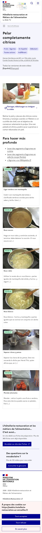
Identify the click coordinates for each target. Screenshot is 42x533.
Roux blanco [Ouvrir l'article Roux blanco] (8, 311)
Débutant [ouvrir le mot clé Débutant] (34, 49)
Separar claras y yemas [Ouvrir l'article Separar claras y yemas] (12, 352)
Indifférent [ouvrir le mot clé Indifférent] (22, 52)
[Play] (21, 93)
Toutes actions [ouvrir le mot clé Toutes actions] (9, 52)
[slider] (19, 101)
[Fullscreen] (36, 101)
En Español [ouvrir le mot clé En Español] (23, 49)
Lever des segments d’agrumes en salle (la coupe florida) (21, 155)
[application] (21, 93)
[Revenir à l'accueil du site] (11, 480)
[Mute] (33, 101)
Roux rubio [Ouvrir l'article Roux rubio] (8, 271)
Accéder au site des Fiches (15, 444)
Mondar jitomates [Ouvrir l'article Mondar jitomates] (10, 393)
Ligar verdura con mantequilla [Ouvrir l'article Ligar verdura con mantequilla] (15, 189)
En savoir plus (21, 529)
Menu (38, 3)
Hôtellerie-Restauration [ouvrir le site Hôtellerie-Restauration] (12, 499)
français (15, 68)
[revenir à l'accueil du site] (21, 16)
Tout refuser (21, 522)
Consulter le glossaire (17, 465)
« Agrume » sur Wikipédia (18, 160)
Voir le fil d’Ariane (13, 26)
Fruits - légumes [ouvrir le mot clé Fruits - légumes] (10, 49)
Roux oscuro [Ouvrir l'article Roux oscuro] (8, 230)
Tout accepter (21, 516)
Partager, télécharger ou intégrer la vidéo (19, 108)
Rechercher (31, 3)
